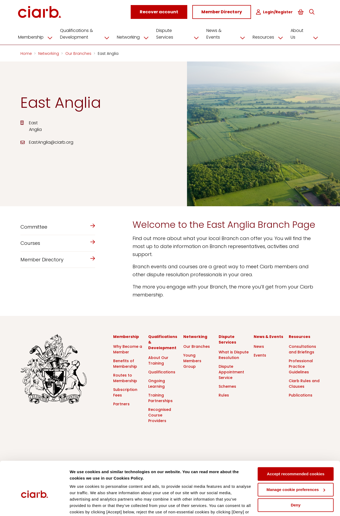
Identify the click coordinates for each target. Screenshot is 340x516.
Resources (269, 36)
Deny (296, 477)
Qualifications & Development (89, 33)
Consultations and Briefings (302, 348)
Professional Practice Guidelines (301, 365)
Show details (82, 505)
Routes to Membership (125, 377)
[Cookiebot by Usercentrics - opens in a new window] (34, 506)
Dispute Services (181, 33)
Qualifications (161, 371)
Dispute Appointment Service (231, 371)
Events (260, 354)
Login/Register (276, 12)
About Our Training (158, 359)
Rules (224, 394)
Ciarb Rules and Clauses (304, 382)
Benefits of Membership (125, 362)
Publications (300, 394)
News (259, 345)
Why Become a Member (127, 348)
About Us (305, 33)
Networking (137, 36)
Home (26, 52)
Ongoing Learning (156, 382)
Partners (121, 403)
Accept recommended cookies (296, 446)
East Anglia (108, 52)
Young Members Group (192, 360)
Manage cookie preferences (295, 462)
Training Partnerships (160, 397)
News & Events (227, 33)
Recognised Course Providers (159, 414)
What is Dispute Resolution (234, 354)
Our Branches (78, 52)
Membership (39, 36)
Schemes (227, 385)
